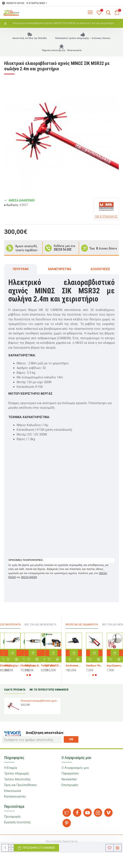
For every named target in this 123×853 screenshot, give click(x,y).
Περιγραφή (21, 269)
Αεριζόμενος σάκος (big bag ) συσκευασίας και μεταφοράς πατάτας (115, 665)
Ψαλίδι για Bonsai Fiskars (33, 665)
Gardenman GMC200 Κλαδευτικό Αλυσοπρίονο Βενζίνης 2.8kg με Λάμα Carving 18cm (74, 665)
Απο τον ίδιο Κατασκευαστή (40, 624)
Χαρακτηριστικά (59, 269)
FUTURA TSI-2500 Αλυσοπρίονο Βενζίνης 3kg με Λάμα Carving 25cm (53, 665)
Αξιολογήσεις (100, 269)
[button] (27, 675)
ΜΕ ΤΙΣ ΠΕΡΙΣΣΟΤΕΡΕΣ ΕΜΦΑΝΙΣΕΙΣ (49, 689)
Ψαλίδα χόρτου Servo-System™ (12, 665)
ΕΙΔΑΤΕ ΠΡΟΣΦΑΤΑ (14, 689)
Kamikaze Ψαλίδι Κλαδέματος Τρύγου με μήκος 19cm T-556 (94, 665)
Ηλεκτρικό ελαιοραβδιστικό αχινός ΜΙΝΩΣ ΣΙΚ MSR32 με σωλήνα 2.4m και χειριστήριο (40, 700)
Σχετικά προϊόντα (10, 624)
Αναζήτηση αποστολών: (45, 733)
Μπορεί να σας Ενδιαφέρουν (82, 624)
